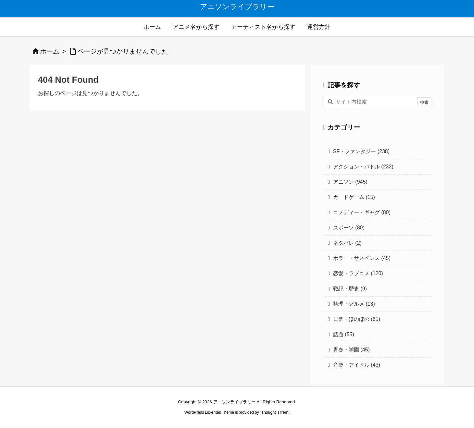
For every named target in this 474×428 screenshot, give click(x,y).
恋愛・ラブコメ (358, 273)
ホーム (49, 51)
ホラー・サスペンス (362, 258)
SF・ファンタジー (361, 151)
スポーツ (349, 227)
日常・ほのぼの (356, 319)
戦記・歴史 (350, 288)
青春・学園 (351, 349)
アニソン (350, 182)
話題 (343, 334)
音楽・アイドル (356, 365)
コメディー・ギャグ (362, 212)
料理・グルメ (354, 304)
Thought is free (274, 412)
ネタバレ (347, 243)
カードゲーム (354, 197)
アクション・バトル (363, 166)
